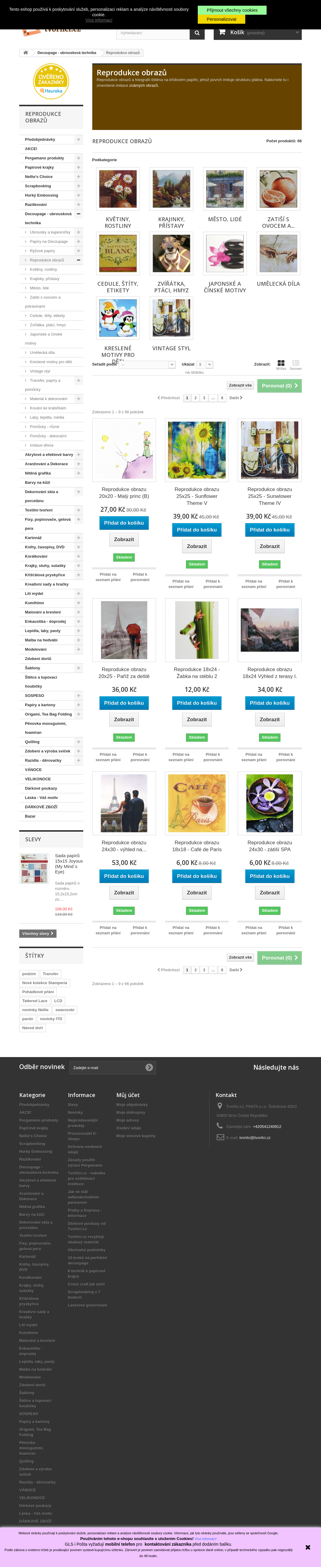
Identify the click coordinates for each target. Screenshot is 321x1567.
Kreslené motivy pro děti (50, 362)
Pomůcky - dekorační (48, 436)
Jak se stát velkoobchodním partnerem (83, 1197)
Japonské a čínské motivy (43, 338)
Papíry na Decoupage (48, 241)
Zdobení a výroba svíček (47, 751)
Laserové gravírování (87, 1305)
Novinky (75, 1112)
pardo (27, 1019)
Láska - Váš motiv (41, 797)
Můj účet (128, 1094)
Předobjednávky (40, 139)
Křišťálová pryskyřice (45, 575)
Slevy (33, 839)
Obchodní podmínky (87, 1250)
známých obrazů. (144, 85)
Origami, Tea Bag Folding (48, 714)
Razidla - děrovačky (43, 760)
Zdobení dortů (38, 658)
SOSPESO (34, 695)
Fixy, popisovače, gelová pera (48, 524)
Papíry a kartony (40, 705)
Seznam (296, 365)
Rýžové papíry (42, 251)
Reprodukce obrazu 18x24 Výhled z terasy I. (270, 673)
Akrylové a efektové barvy (49, 454)
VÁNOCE (33, 769)
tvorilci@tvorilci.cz (255, 1137)
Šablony (32, 668)
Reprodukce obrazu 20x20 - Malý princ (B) (124, 493)
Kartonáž (33, 537)
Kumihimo (34, 603)
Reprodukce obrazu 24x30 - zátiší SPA (270, 846)
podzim (29, 974)
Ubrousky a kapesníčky (49, 232)
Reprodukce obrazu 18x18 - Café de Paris (197, 846)
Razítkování (36, 204)
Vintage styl (39, 371)
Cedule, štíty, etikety (47, 315)
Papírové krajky (39, 167)
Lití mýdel (34, 593)
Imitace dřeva (41, 445)
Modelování (36, 649)
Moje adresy (127, 1120)
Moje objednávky (132, 1104)
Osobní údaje (128, 1128)
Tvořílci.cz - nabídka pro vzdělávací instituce (86, 1178)
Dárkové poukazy (41, 788)
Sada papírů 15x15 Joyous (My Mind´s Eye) (69, 863)
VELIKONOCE (38, 779)
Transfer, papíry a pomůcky (42, 385)
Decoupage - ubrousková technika (48, 218)
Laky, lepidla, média (46, 417)
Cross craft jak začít (86, 1284)
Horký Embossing (41, 195)
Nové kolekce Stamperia (44, 983)
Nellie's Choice (39, 176)
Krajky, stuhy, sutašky (45, 565)
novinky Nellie (35, 1010)
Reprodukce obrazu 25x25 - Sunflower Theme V (197, 496)
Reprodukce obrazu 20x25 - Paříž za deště (124, 673)
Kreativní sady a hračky (47, 584)
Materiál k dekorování (48, 398)
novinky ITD (51, 1019)
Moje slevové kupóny (136, 1136)
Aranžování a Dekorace (46, 464)
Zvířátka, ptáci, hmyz (47, 325)
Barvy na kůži (37, 482)
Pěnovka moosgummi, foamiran (45, 728)
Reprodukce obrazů (46, 260)
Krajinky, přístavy (44, 278)
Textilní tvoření (39, 510)
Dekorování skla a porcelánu (41, 496)
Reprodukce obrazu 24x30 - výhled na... (124, 846)
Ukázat (188, 364)
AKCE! (31, 148)
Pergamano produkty (44, 158)
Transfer (50, 974)
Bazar (30, 816)
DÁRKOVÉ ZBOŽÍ (41, 807)
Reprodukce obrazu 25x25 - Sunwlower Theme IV (270, 496)
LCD (58, 1001)
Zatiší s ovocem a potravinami (42, 302)
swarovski (64, 1010)
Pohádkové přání (38, 992)
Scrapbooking (38, 186)
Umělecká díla (42, 352)
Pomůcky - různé (44, 426)
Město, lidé (39, 288)
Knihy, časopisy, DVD (45, 547)
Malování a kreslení (43, 612)
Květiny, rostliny (43, 269)
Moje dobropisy (130, 1112)
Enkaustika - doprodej (45, 621)
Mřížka (281, 365)
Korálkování (36, 556)
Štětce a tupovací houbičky (41, 682)
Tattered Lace (34, 1001)
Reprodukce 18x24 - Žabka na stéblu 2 (197, 673)
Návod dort (32, 1028)
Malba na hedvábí (41, 640)
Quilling (32, 742)
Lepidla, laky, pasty (42, 630)
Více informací (98, 20)
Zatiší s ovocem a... (278, 222)
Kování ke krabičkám (47, 408)
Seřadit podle (104, 364)
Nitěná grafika (38, 473)
